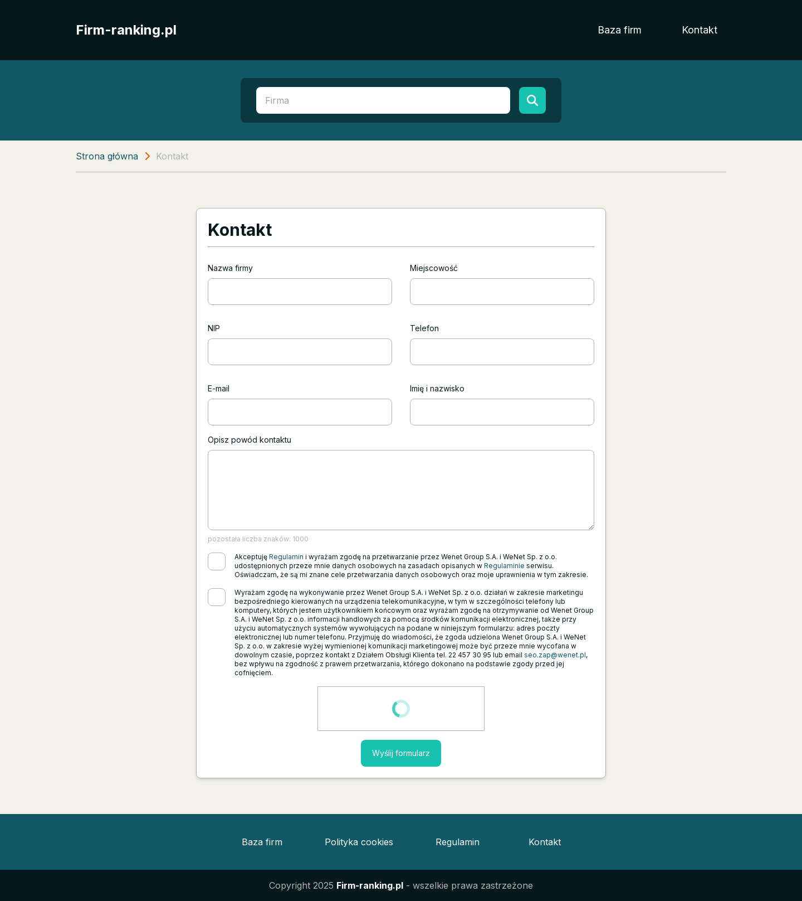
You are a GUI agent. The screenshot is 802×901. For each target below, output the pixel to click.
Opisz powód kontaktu (249, 439)
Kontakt (699, 30)
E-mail (218, 388)
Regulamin (286, 557)
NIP (214, 328)
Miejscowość (434, 268)
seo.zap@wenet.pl (555, 655)
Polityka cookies (359, 841)
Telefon (424, 328)
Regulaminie (504, 565)
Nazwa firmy (230, 268)
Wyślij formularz (401, 753)
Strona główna (107, 156)
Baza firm (620, 30)
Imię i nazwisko (437, 388)
